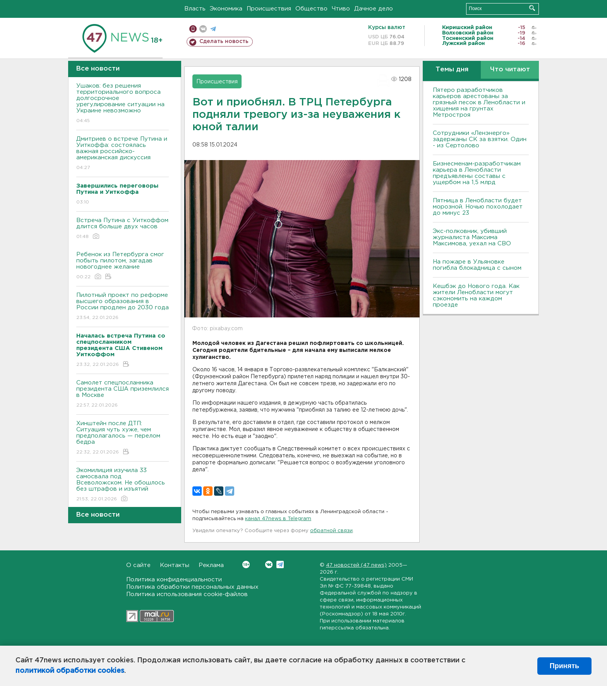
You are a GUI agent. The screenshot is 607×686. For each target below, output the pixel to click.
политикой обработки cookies (69, 671)
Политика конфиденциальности (174, 579)
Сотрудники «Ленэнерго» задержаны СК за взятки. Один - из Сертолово (479, 139)
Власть (195, 8)
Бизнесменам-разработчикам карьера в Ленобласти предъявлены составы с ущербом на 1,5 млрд (477, 173)
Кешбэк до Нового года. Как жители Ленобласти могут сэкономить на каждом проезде (476, 295)
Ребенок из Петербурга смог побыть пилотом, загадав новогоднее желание (122, 266)
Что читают (510, 69)
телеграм (213, 29)
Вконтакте (246, 564)
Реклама (211, 565)
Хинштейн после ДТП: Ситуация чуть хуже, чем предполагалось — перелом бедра (122, 438)
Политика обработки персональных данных (192, 586)
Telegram (280, 564)
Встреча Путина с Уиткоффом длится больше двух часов (122, 229)
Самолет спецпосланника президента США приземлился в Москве (122, 394)
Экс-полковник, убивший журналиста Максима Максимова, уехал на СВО (472, 237)
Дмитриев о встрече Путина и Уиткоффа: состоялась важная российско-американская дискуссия (122, 153)
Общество (311, 8)
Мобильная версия (193, 29)
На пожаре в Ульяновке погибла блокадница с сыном (477, 265)
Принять (564, 666)
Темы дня (452, 69)
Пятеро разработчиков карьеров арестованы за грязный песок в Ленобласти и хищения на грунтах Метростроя (479, 102)
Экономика (226, 8)
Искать (532, 8)
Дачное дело (373, 8)
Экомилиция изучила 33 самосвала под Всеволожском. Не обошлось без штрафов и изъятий (122, 485)
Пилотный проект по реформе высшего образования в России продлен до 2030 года (122, 307)
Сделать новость (224, 41)
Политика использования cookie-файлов (187, 594)
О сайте (138, 565)
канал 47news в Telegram (278, 519)
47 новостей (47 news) (356, 565)
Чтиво (341, 8)
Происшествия (269, 8)
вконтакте (203, 29)
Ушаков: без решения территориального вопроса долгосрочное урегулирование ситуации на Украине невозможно (122, 103)
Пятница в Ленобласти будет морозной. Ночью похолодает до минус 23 (478, 206)
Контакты (174, 565)
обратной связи (331, 531)
